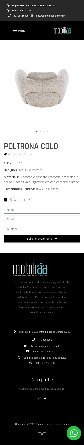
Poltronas (28, 154)
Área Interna (15, 154)
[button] (36, 131)
